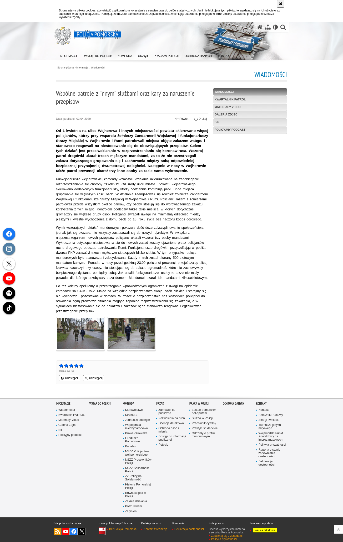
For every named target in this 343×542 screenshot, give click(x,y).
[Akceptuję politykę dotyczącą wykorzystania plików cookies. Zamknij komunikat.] (280, 4)
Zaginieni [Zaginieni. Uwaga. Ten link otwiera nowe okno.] (131, 511)
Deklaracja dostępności (266, 463)
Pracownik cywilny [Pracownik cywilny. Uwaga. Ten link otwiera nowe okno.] (204, 423)
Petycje (163, 444)
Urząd (160, 403)
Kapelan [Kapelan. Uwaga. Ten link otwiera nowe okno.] (130, 446)
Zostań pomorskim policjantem (204, 411)
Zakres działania (136, 501)
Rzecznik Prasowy (270, 415)
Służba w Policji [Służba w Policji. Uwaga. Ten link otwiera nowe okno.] (202, 418)
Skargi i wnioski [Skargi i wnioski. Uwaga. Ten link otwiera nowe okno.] (268, 420)
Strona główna (65, 67)
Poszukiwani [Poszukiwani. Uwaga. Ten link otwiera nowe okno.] (133, 506)
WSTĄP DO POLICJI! (100, 403)
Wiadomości (98, 67)
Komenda (128, 403)
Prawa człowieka (136, 433)
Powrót (181, 119)
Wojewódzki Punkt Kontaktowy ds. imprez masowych (270, 437)
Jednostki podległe (137, 420)
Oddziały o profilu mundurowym (203, 435)
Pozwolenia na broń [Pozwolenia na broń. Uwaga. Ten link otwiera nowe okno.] (171, 418)
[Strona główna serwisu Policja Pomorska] (259, 27)
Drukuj (200, 119)
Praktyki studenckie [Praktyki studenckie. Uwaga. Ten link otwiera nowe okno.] (205, 428)
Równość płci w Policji (135, 494)
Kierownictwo (134, 410)
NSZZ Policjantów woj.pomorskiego (137, 453)
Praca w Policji (199, 403)
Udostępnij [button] (70, 378)
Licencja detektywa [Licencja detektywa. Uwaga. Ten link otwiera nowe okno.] (171, 423)
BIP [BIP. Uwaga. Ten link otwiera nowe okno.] (217, 122)
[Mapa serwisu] (268, 27)
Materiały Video (228, 107)
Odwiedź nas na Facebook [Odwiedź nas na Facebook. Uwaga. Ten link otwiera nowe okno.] (74, 531)
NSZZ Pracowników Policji (138, 461)
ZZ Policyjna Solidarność (133, 478)
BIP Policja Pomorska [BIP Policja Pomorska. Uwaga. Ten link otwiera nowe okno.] (122, 529)
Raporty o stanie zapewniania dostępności (269, 453)
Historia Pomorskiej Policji (138, 486)
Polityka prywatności (272, 444)
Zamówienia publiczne (166, 411)
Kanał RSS (57, 531)
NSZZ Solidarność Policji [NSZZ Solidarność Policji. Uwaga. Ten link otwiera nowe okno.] (137, 470)
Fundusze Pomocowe (132, 440)
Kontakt (261, 403)
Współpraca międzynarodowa (136, 426)
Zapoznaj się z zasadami (226, 535)
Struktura (131, 415)
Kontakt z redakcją (155, 529)
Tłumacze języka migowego (269, 426)
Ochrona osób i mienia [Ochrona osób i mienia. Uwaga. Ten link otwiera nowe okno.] (168, 430)
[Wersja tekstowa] (275, 27)
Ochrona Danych (233, 403)
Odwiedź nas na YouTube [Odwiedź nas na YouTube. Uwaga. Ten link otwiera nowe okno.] (66, 531)
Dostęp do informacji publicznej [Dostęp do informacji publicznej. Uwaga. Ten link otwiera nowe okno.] (172, 438)
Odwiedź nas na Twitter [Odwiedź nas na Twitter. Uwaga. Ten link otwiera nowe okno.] (82, 531)
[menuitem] (69, 55)
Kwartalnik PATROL (230, 99)
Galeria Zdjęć (226, 114)
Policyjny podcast (230, 129)
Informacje (82, 67)
